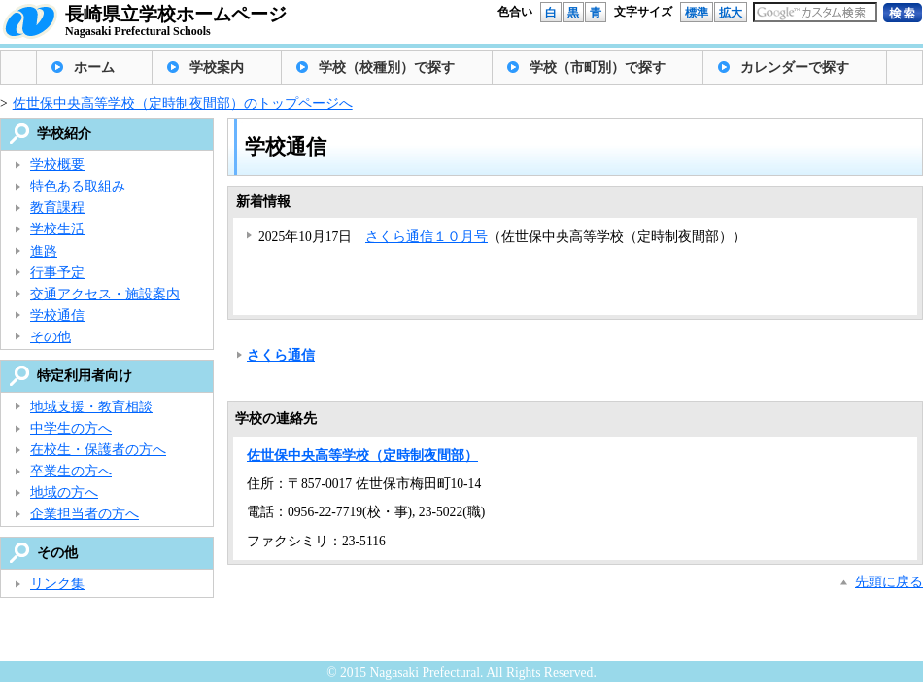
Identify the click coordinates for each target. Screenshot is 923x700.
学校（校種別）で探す (387, 67)
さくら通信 (281, 355)
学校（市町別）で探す (598, 67)
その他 (50, 337)
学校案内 (216, 67)
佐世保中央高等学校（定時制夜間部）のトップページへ (183, 103)
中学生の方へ (71, 428)
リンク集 (57, 584)
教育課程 (57, 207)
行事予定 (57, 272)
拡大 (730, 12)
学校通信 (57, 315)
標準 (696, 12)
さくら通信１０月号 (426, 236)
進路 (43, 251)
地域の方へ (64, 492)
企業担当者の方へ (84, 514)
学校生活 (57, 229)
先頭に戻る (889, 582)
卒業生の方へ (71, 471)
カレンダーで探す (794, 67)
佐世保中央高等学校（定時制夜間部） (362, 455)
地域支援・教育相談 (91, 407)
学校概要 (57, 165)
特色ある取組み (77, 186)
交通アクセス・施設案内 (105, 294)
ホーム (94, 67)
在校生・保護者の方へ (98, 449)
